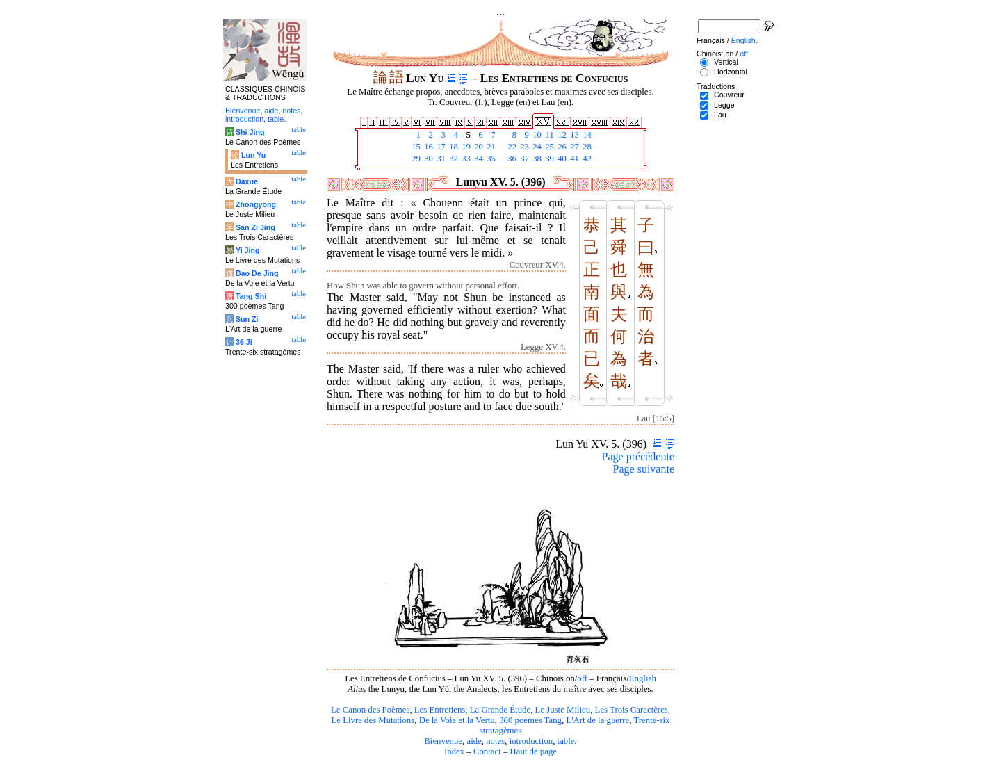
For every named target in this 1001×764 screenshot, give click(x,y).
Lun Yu (253, 155)
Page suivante (643, 469)
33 (465, 158)
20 (477, 147)
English (642, 678)
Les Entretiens (440, 710)
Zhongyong (256, 204)
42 (586, 158)
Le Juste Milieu (563, 710)
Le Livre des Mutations (372, 720)
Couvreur (729, 94)
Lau (720, 115)
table (566, 741)
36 (510, 158)
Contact (487, 751)
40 (561, 158)
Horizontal (730, 71)
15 (415, 147)
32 (452, 158)
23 (523, 147)
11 (548, 135)
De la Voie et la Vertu (457, 720)
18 (452, 147)
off (582, 678)
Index (454, 751)
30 (427, 158)
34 (477, 158)
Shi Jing (250, 132)
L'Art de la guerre (597, 720)
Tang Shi (251, 296)
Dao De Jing (257, 273)
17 (440, 147)
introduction (531, 741)
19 (465, 147)
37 (523, 158)
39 (548, 158)
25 (548, 147)
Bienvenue (443, 741)
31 (440, 158)
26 (561, 147)
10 (536, 135)
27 (573, 147)
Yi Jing (248, 250)
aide (473, 741)
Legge (724, 105)
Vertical (726, 62)
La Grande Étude (500, 710)
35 (490, 158)
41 (573, 158)
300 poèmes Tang (530, 720)
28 (586, 147)
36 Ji (244, 342)
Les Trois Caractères (631, 710)
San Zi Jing (255, 227)
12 (561, 135)
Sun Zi (247, 319)
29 (415, 158)
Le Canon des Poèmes (370, 710)
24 (536, 147)
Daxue (247, 181)
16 (427, 147)
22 (510, 147)
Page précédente (638, 456)
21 (490, 147)
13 (573, 135)
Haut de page (534, 751)
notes (495, 741)
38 (536, 158)
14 (586, 135)
